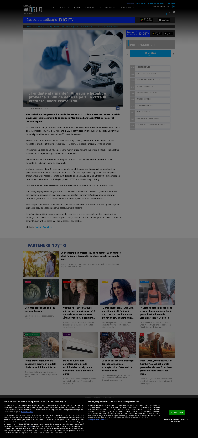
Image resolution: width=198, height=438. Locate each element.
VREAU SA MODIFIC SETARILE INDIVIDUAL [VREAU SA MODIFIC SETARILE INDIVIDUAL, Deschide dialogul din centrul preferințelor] (176, 420)
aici (30, 426)
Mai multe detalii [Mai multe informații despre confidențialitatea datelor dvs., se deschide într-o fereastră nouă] (27, 412)
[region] (99, 418)
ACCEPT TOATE (177, 412)
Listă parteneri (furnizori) (98, 419)
